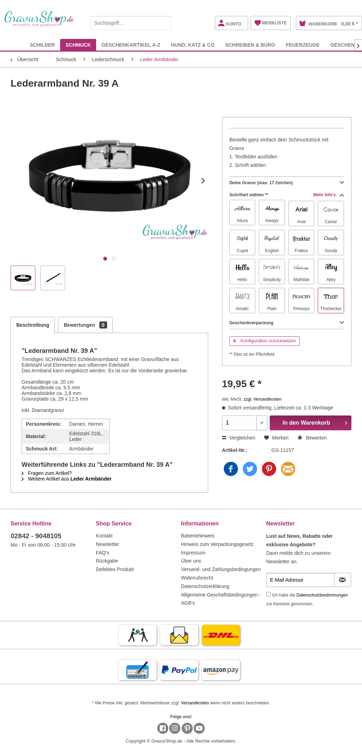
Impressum (193, 553)
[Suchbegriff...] (131, 23)
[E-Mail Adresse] (300, 580)
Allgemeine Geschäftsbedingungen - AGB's (221, 599)
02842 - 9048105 (36, 536)
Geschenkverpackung (286, 323)
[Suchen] (165, 23)
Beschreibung (32, 325)
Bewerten (312, 438)
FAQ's (102, 553)
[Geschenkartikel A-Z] (130, 45)
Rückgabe (107, 561)
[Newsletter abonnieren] (342, 580)
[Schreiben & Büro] (250, 45)
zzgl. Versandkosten (262, 399)
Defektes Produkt (115, 569)
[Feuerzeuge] (302, 45)
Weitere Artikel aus (66, 479)
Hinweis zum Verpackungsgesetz (217, 544)
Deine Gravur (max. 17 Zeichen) (286, 183)
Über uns (191, 561)
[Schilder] (42, 45)
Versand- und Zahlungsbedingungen (221, 569)
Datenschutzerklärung (205, 586)
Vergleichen (238, 438)
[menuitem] (131, 21)
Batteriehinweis (198, 536)
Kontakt (104, 536)
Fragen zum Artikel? (47, 473)
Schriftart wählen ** (286, 195)
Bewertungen (85, 324)
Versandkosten (195, 702)
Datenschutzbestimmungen (322, 595)
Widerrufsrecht (197, 578)
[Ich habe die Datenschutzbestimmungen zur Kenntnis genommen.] (268, 594)
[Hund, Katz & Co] (192, 45)
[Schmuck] (78, 45)
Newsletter (107, 544)
